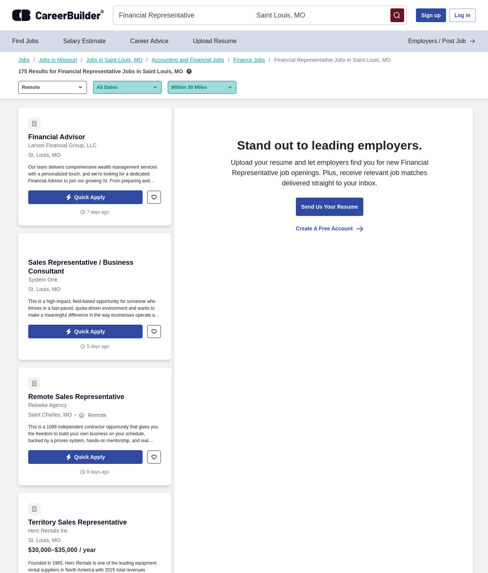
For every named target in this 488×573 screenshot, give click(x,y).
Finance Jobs (249, 60)
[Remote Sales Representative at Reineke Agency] (94, 426)
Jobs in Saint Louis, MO (114, 60)
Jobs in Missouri (58, 60)
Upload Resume (215, 41)
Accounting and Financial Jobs (188, 60)
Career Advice (149, 41)
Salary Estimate (84, 41)
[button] (397, 15)
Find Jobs (25, 41)
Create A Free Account (329, 228)
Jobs (24, 60)
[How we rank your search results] (189, 71)
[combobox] (181, 15)
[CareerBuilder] (58, 15)
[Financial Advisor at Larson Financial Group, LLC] (94, 166)
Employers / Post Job (442, 41)
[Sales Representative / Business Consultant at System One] (94, 296)
